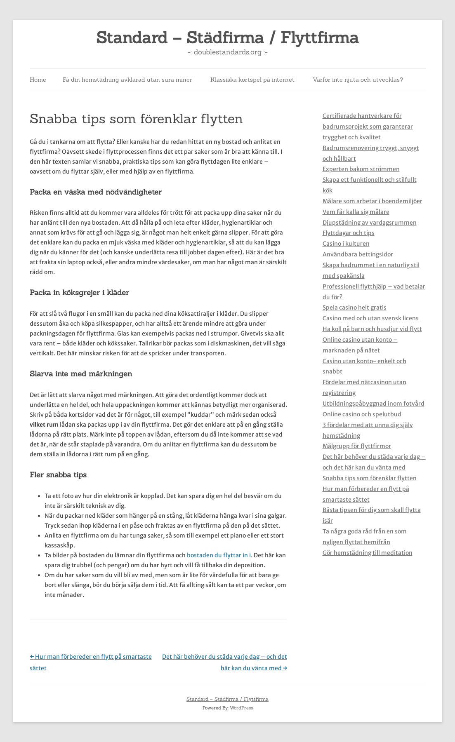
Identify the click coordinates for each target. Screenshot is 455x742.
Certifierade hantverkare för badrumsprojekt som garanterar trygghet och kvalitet (368, 126)
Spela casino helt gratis (355, 307)
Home (38, 79)
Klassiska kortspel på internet (252, 79)
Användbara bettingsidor (358, 254)
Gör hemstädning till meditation (368, 552)
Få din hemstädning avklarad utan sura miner (127, 79)
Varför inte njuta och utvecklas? (358, 79)
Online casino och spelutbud (362, 414)
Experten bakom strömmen (361, 169)
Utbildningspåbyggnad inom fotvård (373, 403)
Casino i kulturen (346, 243)
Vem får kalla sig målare (356, 212)
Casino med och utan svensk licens (371, 318)
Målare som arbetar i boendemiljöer (372, 201)
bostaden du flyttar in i (219, 555)
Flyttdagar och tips (349, 233)
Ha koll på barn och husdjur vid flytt (372, 329)
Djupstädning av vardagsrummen (370, 222)
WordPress (241, 708)
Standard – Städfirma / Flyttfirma (227, 38)
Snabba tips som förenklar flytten (370, 478)
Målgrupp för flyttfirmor (357, 446)
